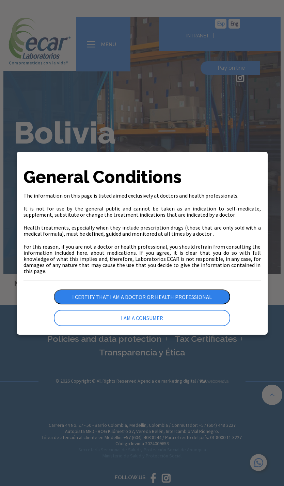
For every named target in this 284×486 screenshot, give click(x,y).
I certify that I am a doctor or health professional (142, 297)
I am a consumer (142, 318)
